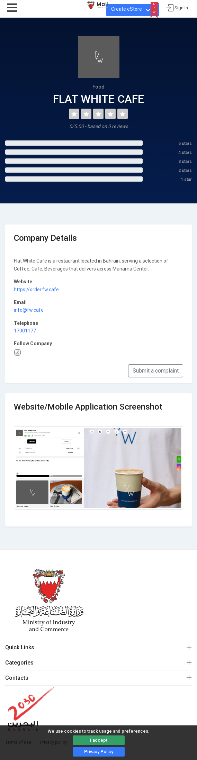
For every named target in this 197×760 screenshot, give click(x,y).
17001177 (25, 330)
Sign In (181, 7)
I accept (98, 740)
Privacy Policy (98, 751)
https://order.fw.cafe (36, 289)
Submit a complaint (156, 370)
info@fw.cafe (29, 310)
